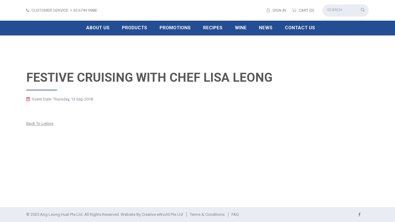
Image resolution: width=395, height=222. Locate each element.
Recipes (212, 28)
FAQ (235, 214)
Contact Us (300, 28)
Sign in (276, 10)
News (265, 28)
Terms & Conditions (207, 214)
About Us (98, 28)
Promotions (175, 28)
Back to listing (39, 123)
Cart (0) (303, 10)
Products (134, 28)
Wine (241, 28)
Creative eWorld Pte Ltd (162, 214)
